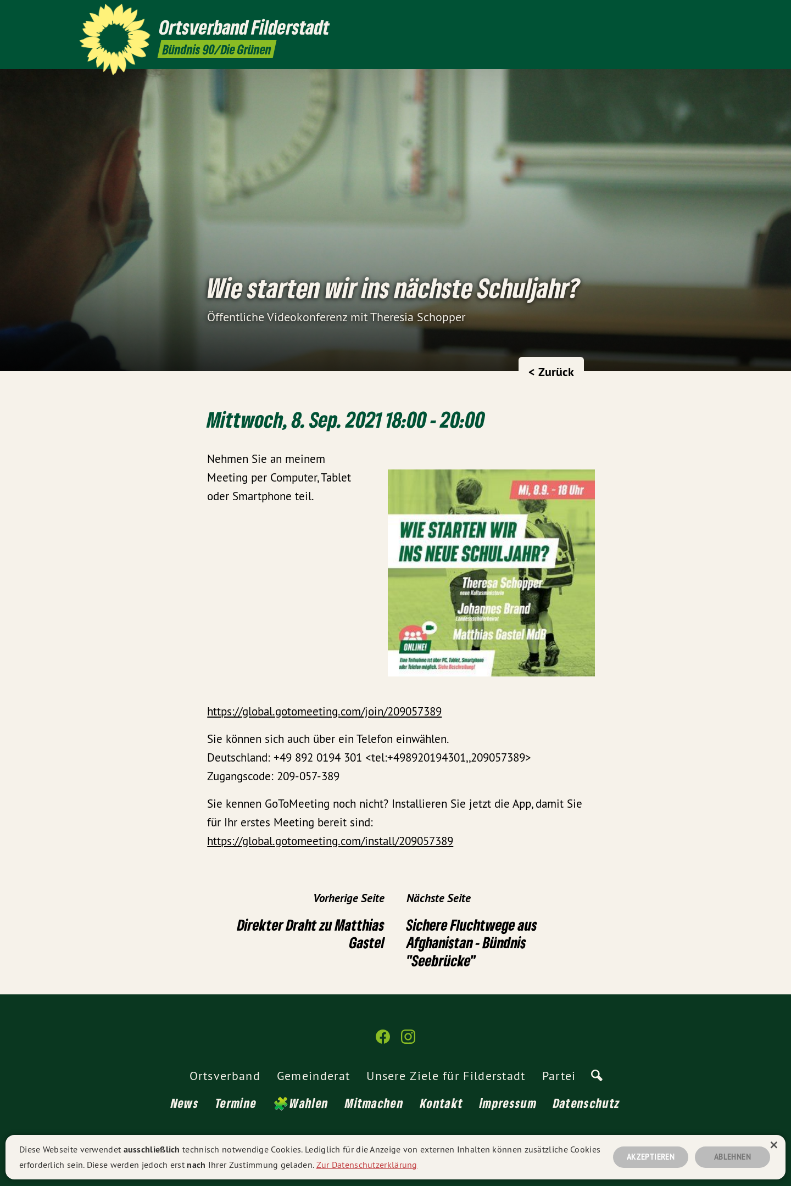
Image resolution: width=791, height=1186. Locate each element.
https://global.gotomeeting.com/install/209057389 (330, 840)
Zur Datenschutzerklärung (366, 1162)
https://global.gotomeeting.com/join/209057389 (324, 711)
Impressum (508, 1103)
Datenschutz (586, 1103)
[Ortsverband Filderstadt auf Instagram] (706, 15)
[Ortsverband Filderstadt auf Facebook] (689, 15)
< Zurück (551, 371)
